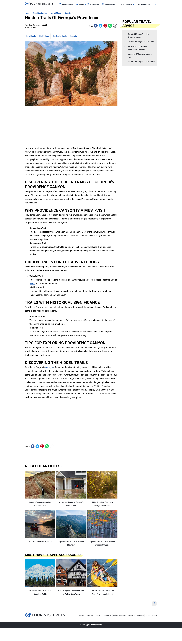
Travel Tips (94, 4)
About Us (82, 615)
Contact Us (131, 615)
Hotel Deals (31, 36)
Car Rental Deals (60, 36)
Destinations (67, 4)
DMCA (148, 615)
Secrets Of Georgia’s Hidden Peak (141, 42)
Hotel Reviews (144, 4)
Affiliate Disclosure (119, 615)
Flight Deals (44, 36)
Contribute (90, 615)
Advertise (140, 615)
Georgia (73, 36)
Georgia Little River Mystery (40, 541)
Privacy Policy (106, 615)
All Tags (154, 615)
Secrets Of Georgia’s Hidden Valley (141, 62)
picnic (32, 283)
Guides (81, 4)
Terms (98, 615)
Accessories (110, 4)
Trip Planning (126, 4)
